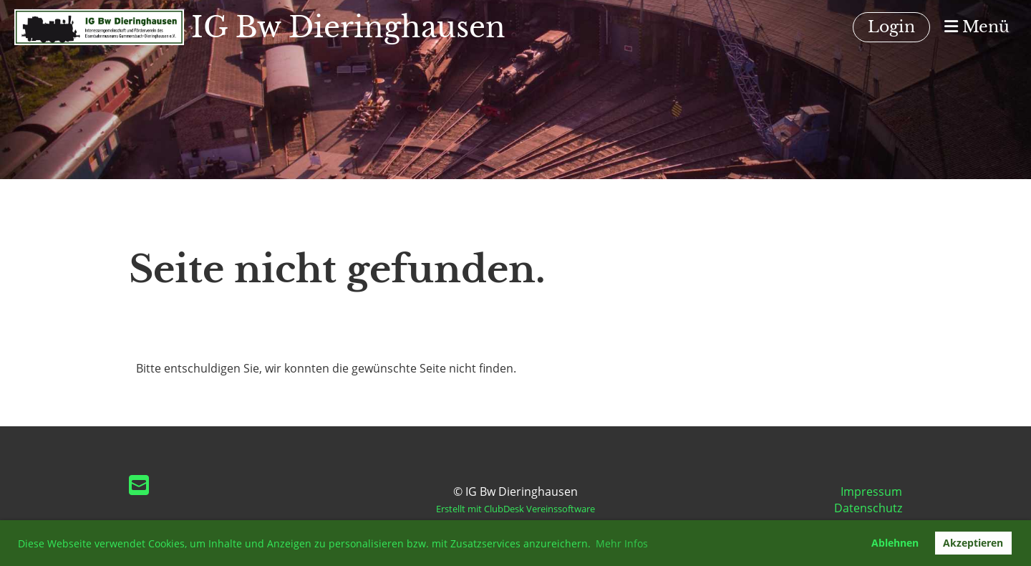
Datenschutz (868, 508)
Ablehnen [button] (895, 543)
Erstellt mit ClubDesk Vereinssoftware (515, 508)
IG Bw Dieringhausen (348, 27)
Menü (977, 27)
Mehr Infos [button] (622, 543)
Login (891, 27)
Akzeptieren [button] (973, 543)
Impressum (871, 491)
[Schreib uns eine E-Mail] (139, 484)
